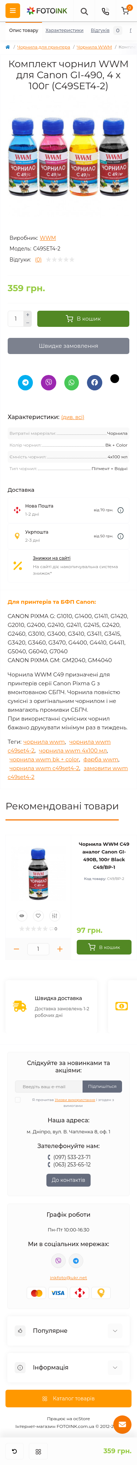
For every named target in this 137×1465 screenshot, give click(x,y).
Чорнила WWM (94, 47)
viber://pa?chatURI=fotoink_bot (58, 1261)
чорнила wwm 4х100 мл (73, 750)
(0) (38, 259)
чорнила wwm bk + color (44, 759)
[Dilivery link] (120, 510)
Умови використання (75, 1099)
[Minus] (28, 323)
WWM (48, 238)
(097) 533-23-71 (72, 1157)
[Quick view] (21, 915)
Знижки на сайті (52, 558)
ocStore (81, 1418)
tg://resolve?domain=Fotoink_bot (76, 1261)
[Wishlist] (38, 915)
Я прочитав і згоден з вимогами (69, 1102)
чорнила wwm (44, 741)
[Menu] (12, 10)
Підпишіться (102, 1086)
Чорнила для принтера (43, 47)
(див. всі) (72, 417)
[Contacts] (105, 10)
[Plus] (28, 315)
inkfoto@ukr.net (68, 1277)
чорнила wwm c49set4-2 (44, 768)
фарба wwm (100, 759)
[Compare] (54, 915)
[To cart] (104, 947)
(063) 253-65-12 (72, 1164)
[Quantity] (16, 319)
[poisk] (84, 10)
